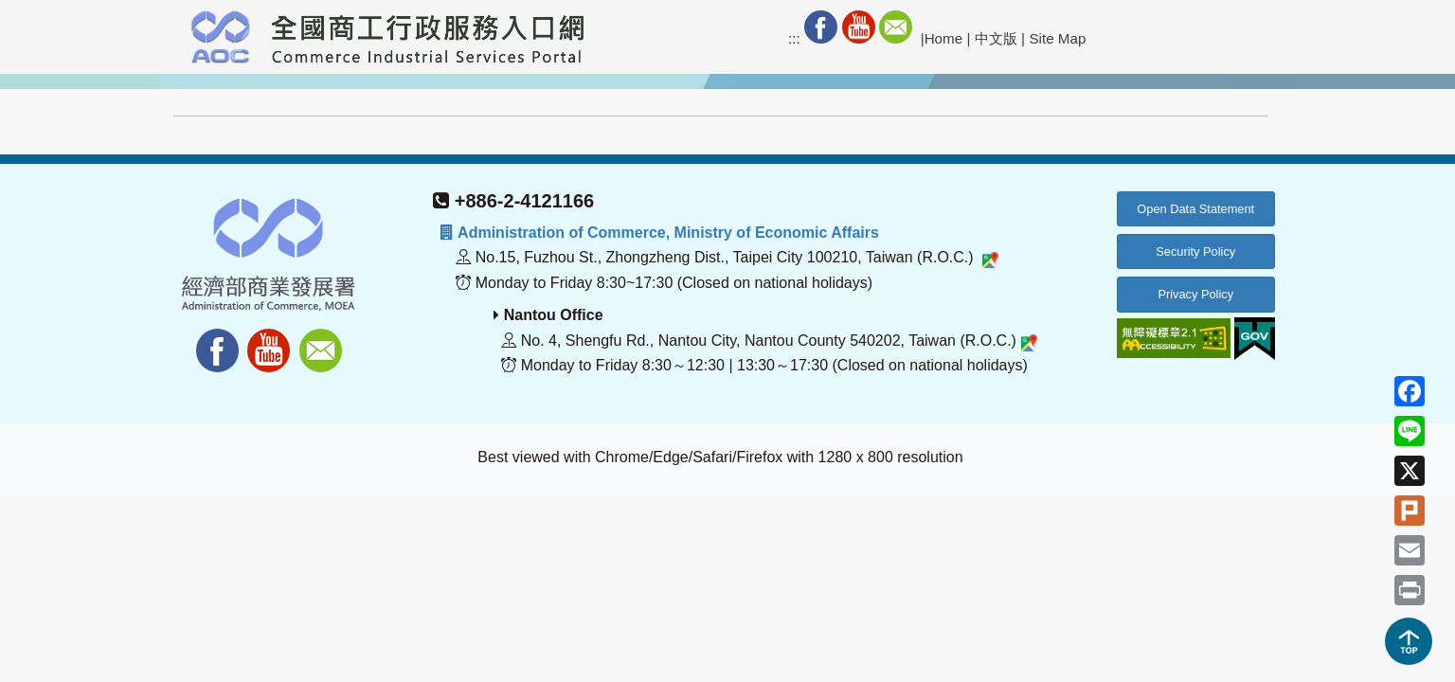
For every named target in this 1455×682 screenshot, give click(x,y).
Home (944, 38)
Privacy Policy (1195, 294)
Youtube (858, 27)
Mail (895, 27)
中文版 (996, 38)
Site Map (1057, 38)
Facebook (820, 27)
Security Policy (1195, 251)
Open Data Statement (1195, 209)
